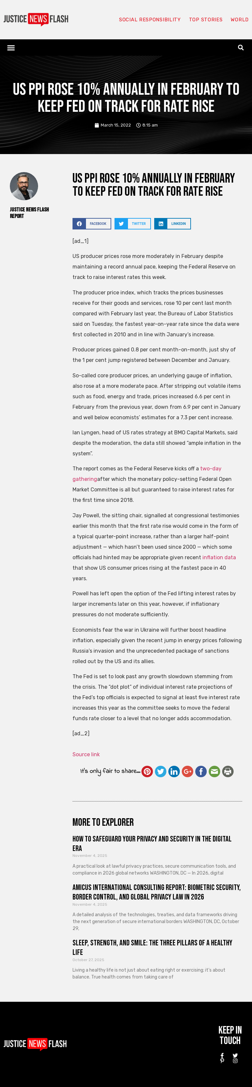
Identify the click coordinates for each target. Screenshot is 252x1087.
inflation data (219, 557)
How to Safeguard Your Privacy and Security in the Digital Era (152, 843)
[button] (11, 47)
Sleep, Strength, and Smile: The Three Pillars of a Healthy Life (152, 947)
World (239, 20)
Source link (86, 754)
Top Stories (205, 20)
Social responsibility (149, 20)
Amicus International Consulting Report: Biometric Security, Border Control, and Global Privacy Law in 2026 (157, 892)
